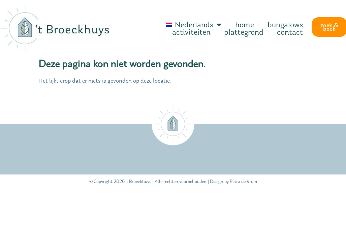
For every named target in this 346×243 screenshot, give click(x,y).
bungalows (285, 25)
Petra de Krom (243, 181)
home (244, 25)
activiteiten (191, 32)
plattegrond (243, 32)
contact (290, 32)
